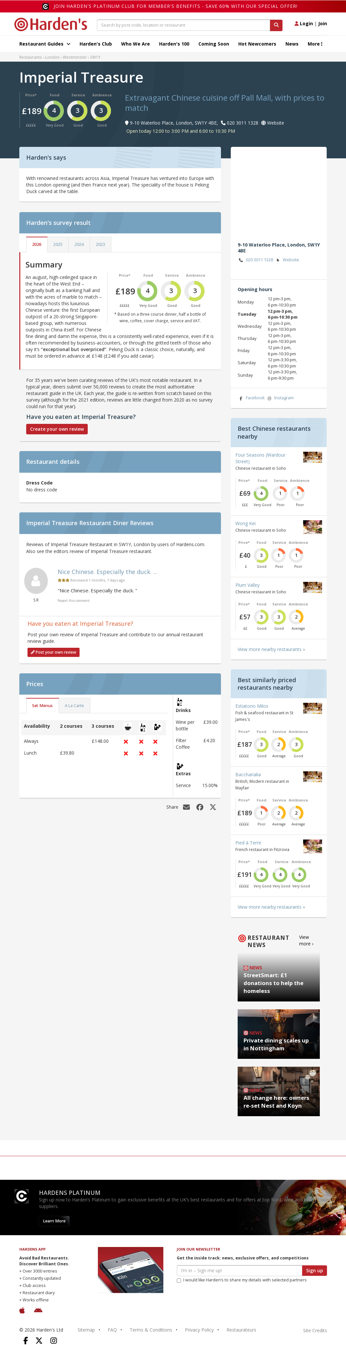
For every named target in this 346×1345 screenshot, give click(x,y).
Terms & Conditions (151, 1330)
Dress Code (39, 483)
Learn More (54, 1221)
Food (55, 94)
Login (304, 23)
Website (287, 260)
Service (78, 94)
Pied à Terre (248, 843)
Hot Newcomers (257, 44)
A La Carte (74, 705)
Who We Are (135, 44)
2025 (58, 244)
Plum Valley (247, 585)
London (52, 57)
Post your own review (53, 652)
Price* (31, 94)
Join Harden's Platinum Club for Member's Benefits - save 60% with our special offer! (176, 6)
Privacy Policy (199, 1330)
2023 (100, 244)
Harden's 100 (174, 44)
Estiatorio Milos (251, 706)
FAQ (112, 1330)
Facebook (251, 398)
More (315, 44)
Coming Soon (213, 44)
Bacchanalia (248, 774)
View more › (306, 940)
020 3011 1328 (255, 260)
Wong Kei (245, 523)
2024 (79, 244)
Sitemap (86, 1330)
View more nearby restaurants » (271, 649)
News (292, 44)
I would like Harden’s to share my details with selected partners (242, 1280)
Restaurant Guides (44, 44)
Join (322, 23)
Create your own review (57, 429)
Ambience (102, 94)
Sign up (314, 1270)
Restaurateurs (241, 1330)
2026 (36, 244)
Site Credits (315, 1330)
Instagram (280, 398)
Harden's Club (96, 44)
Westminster (75, 57)
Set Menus (42, 705)
